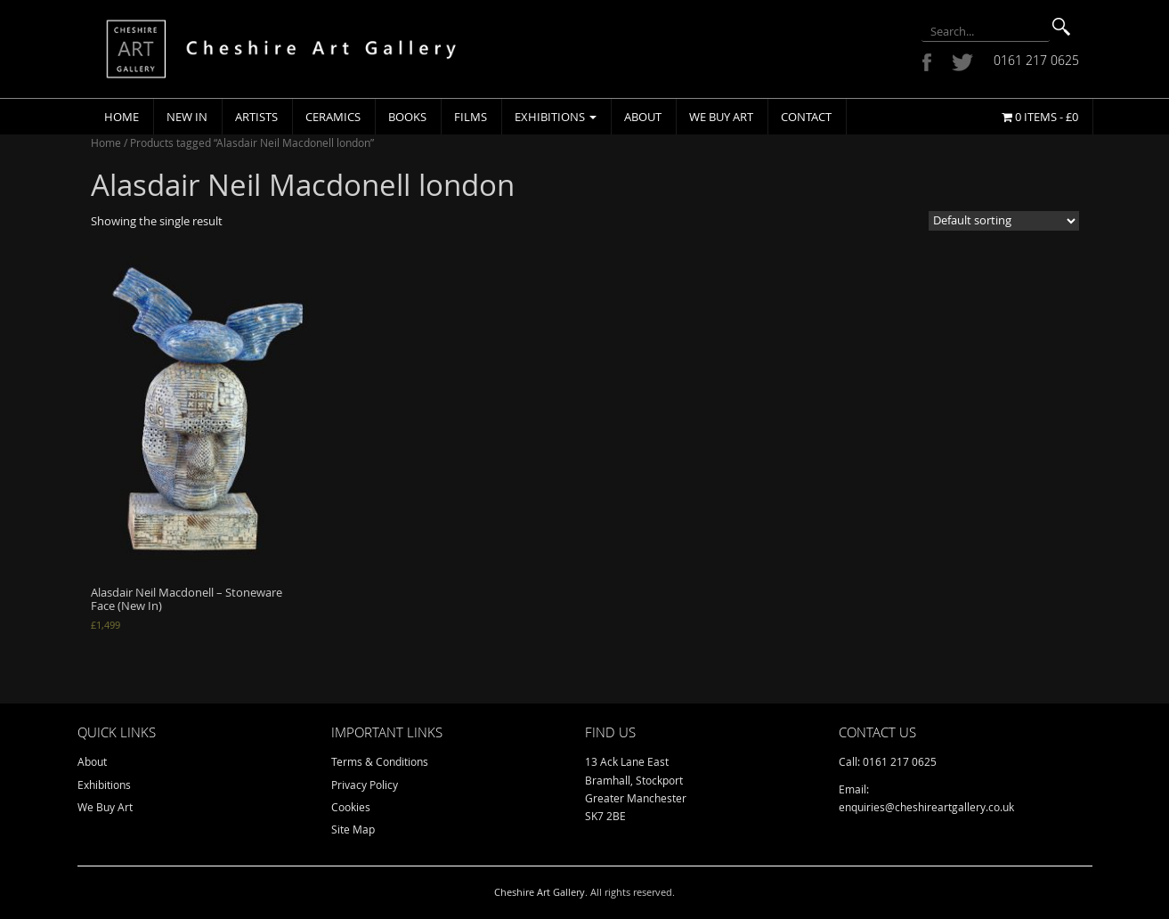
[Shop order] (1004, 221)
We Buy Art (721, 117)
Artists (256, 117)
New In (186, 117)
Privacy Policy (364, 784)
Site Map (353, 829)
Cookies (350, 807)
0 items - (1040, 117)
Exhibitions (556, 117)
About (643, 117)
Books (407, 117)
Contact (806, 117)
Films (470, 117)
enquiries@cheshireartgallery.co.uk (926, 807)
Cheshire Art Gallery (539, 892)
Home (121, 117)
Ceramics (333, 117)
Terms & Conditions (379, 761)
